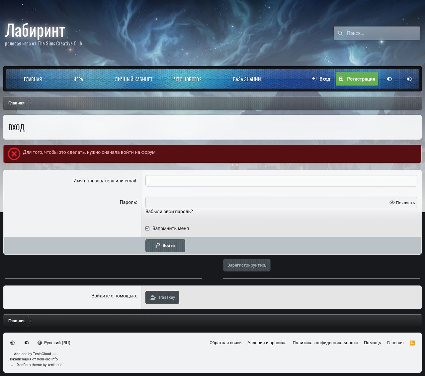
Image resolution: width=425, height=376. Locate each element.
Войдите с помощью (113, 295)
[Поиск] (383, 33)
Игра (78, 79)
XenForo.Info (47, 359)
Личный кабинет (134, 79)
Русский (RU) (54, 342)
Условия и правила (267, 342)
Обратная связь (226, 342)
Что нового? (188, 79)
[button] (53, 79)
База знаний (247, 79)
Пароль (128, 202)
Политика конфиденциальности (325, 342)
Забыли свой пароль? (169, 211)
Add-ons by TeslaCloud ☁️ (35, 354)
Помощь (372, 342)
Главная (33, 79)
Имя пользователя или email (104, 180)
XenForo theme (29, 365)
